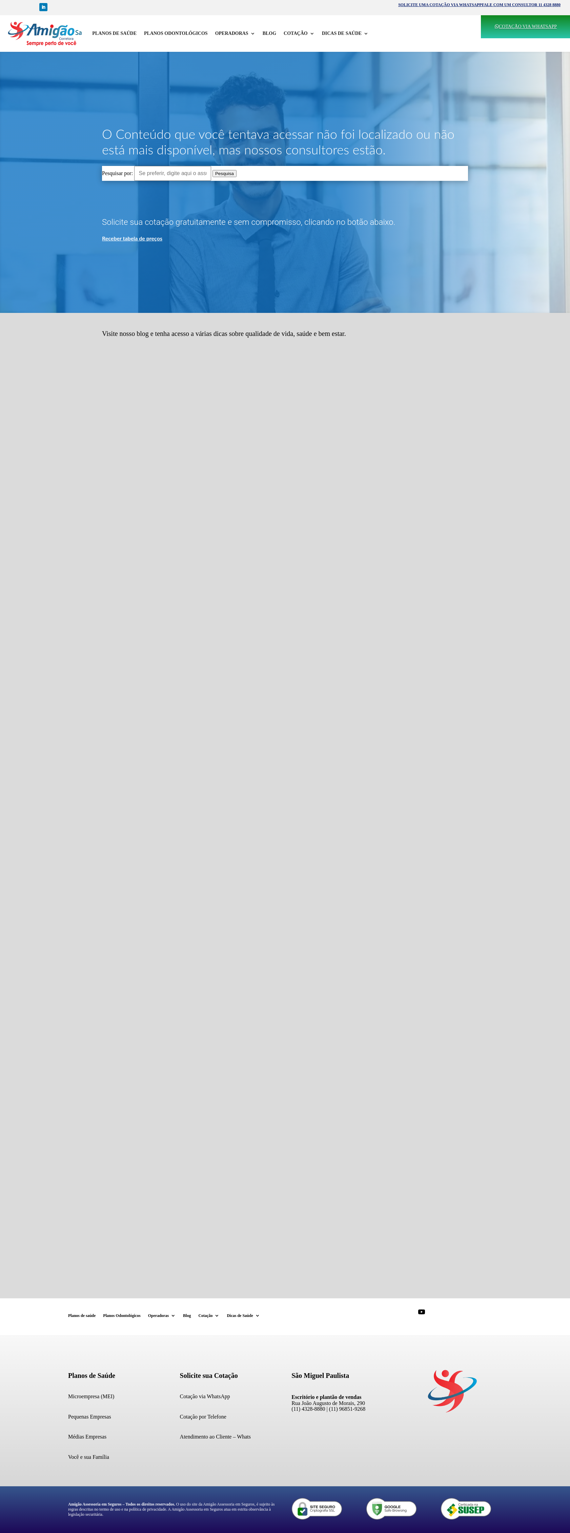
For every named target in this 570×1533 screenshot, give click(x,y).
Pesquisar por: (117, 173)
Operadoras (231, 33)
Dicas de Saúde (342, 33)
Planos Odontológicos (176, 33)
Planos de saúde (114, 33)
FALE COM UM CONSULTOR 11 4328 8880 (521, 4)
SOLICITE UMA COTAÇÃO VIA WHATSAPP (440, 4)
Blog (269, 33)
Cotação (296, 33)
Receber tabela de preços (132, 238)
